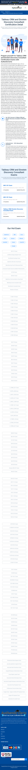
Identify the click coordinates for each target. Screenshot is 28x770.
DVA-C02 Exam (14, 447)
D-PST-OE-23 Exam (14, 534)
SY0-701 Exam (14, 618)
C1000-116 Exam (14, 314)
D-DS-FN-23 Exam (14, 545)
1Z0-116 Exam (14, 569)
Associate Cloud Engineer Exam (14, 684)
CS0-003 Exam (14, 625)
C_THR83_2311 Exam (14, 387)
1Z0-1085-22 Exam (14, 583)
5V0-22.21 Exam (14, 517)
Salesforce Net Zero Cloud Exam (14, 261)
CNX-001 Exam (14, 646)
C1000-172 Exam (14, 307)
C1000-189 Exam (14, 335)
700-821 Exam (14, 373)
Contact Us (3, 738)
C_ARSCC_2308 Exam (14, 401)
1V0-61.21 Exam (14, 510)
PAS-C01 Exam (14, 471)
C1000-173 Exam (14, 296)
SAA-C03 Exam (14, 461)
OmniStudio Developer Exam (14, 258)
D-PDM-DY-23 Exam (14, 538)
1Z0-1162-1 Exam (14, 576)
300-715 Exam (14, 363)
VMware (21, 238)
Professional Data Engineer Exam (14, 660)
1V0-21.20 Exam (14, 492)
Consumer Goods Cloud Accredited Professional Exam (14, 268)
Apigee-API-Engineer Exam (14, 695)
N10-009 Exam (14, 615)
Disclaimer (3, 736)
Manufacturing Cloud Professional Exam (14, 265)
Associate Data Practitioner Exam (14, 667)
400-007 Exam (14, 345)
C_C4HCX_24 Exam (14, 412)
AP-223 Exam (14, 272)
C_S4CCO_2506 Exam (14, 408)
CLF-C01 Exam (14, 440)
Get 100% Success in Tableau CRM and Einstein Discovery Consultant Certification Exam (16, 119)
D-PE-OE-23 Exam (14, 559)
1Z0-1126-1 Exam (14, 608)
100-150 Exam (14, 366)
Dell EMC (5, 242)
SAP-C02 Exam (14, 457)
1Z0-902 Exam (14, 573)
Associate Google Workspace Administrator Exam (14, 681)
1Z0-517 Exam (14, 594)
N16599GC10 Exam (14, 580)
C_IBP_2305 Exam (14, 415)
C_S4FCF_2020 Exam (14, 394)
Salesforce (7, 11)
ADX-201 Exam (14, 275)
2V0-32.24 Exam (14, 503)
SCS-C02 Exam (14, 464)
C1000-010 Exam (14, 324)
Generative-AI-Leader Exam (14, 698)
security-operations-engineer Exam (14, 664)
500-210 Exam (14, 380)
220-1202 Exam (14, 636)
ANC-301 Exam (7, 197)
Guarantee (3, 731)
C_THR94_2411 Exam (14, 426)
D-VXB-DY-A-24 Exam (14, 527)
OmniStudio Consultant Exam (14, 286)
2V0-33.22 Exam (14, 506)
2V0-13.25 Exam (14, 485)
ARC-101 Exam (14, 251)
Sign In (10, 4)
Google (13, 246)
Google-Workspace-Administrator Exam (14, 670)
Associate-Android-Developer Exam (14, 677)
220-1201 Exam (14, 629)
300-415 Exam (14, 377)
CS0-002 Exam (14, 622)
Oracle (13, 242)
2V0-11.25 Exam (14, 496)
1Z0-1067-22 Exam (14, 587)
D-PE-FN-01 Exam (14, 524)
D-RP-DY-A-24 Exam (14, 552)
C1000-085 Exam (14, 321)
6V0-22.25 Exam (14, 513)
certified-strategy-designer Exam (14, 254)
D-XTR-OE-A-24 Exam (14, 555)
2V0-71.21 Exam (14, 482)
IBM (14, 234)
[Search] (18, 759)
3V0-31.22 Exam (14, 499)
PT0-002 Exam (14, 649)
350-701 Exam (14, 356)
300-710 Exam (14, 342)
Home (2, 11)
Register (16, 4)
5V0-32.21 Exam (14, 478)
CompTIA (22, 242)
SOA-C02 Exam (14, 454)
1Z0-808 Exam (14, 590)
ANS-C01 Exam (14, 433)
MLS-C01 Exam (14, 436)
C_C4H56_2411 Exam (14, 398)
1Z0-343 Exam (14, 604)
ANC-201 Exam (7, 185)
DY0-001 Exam (14, 642)
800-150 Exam (14, 359)
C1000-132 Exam (14, 331)
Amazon (12, 238)
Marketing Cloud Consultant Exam (14, 282)
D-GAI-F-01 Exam (14, 562)
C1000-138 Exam (14, 303)
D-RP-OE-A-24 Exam (14, 548)
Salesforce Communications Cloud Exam (14, 279)
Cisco (22, 234)
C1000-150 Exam (14, 317)
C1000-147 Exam (14, 300)
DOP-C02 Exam (14, 443)
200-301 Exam (14, 349)
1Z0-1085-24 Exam (14, 597)
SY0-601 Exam (14, 639)
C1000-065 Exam (14, 328)
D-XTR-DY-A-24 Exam (14, 541)
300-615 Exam (14, 352)
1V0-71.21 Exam (14, 489)
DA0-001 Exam (14, 632)
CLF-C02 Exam (14, 450)
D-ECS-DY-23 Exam (14, 531)
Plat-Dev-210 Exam (14, 289)
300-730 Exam (14, 370)
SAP (5, 238)
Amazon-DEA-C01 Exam (14, 468)
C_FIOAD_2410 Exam (14, 422)
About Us (2, 729)
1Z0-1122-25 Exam (14, 601)
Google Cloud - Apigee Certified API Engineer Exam (14, 691)
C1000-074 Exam (14, 310)
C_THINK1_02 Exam (14, 419)
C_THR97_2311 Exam (14, 405)
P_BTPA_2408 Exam (14, 391)
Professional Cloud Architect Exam (14, 688)
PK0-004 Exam (14, 653)
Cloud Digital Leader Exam (14, 674)
